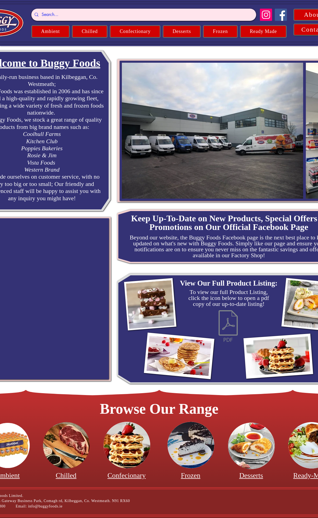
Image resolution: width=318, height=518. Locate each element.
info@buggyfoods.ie (45, 506)
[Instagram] (266, 15)
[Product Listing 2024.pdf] (228, 326)
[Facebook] (281, 15)
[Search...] (143, 15)
